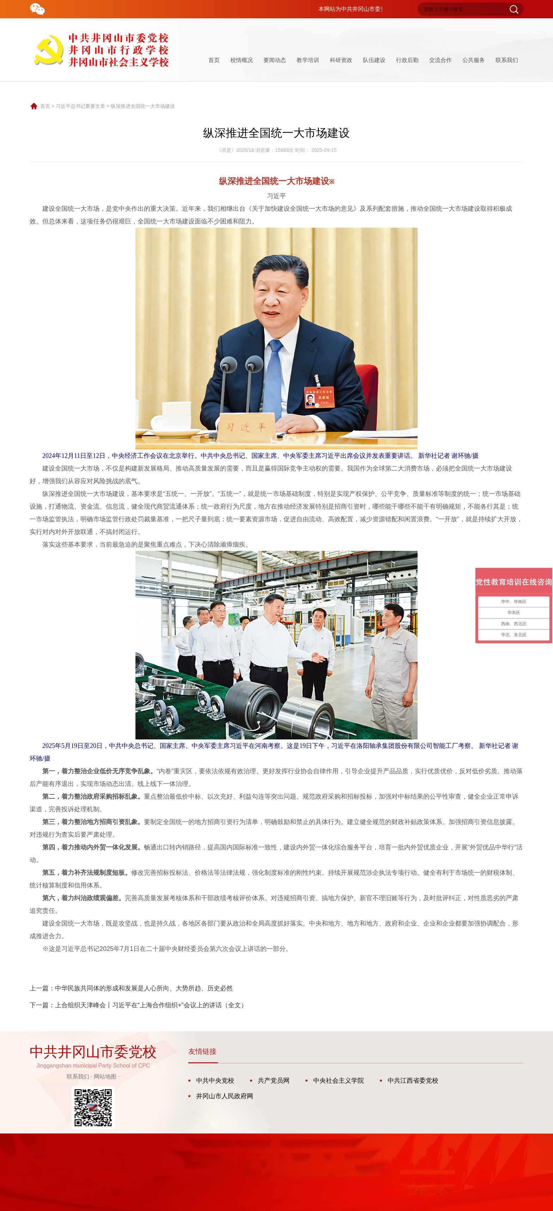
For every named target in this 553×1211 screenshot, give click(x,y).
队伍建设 (374, 60)
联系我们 (507, 60)
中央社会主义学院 (338, 1080)
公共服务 (473, 60)
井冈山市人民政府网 (224, 1096)
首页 (214, 60)
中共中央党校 (215, 1080)
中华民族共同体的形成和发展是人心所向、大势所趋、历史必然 (144, 988)
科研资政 (341, 60)
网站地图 (105, 1077)
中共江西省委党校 (413, 1080)
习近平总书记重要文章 (80, 106)
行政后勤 (407, 60)
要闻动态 (274, 60)
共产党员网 (274, 1080)
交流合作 (440, 60)
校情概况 (241, 60)
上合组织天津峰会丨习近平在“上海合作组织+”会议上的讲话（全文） (151, 1005)
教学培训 (308, 60)
